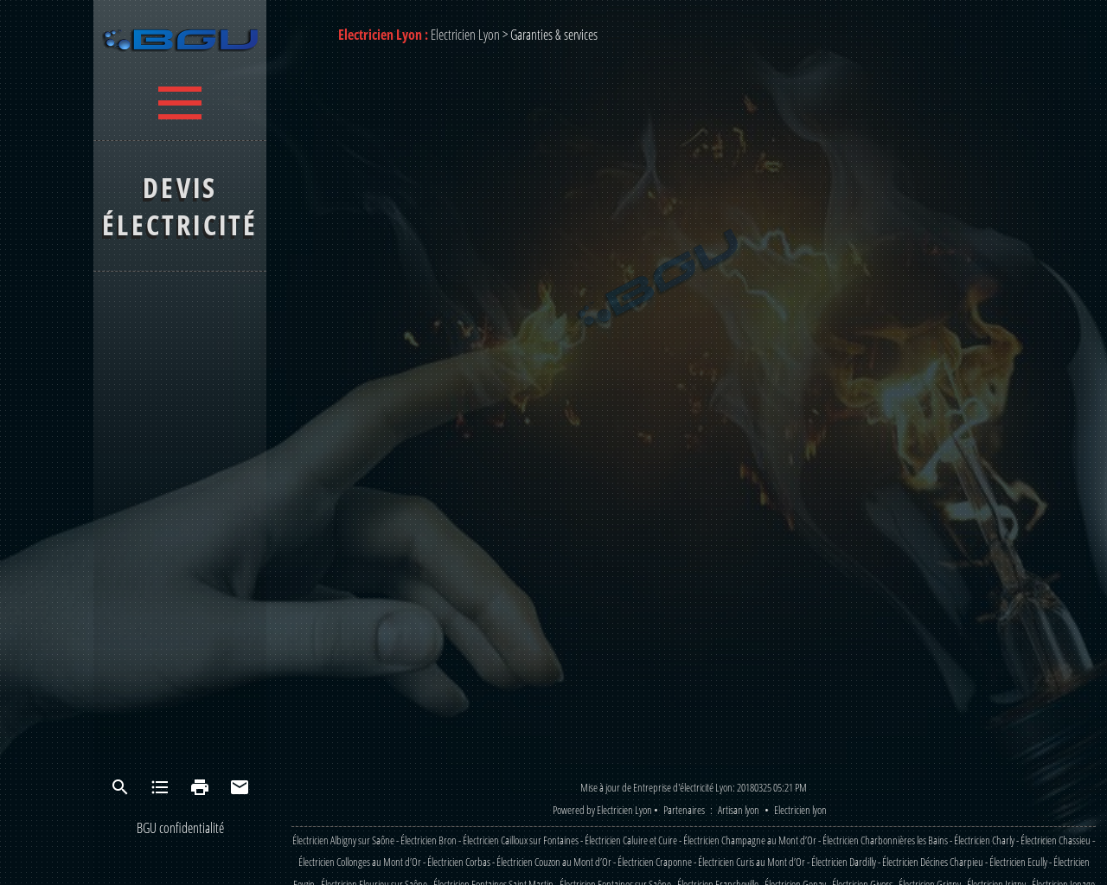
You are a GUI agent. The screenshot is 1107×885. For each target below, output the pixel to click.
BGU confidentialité (180, 827)
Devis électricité (180, 206)
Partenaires (684, 810)
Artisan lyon (738, 810)
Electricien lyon (800, 810)
